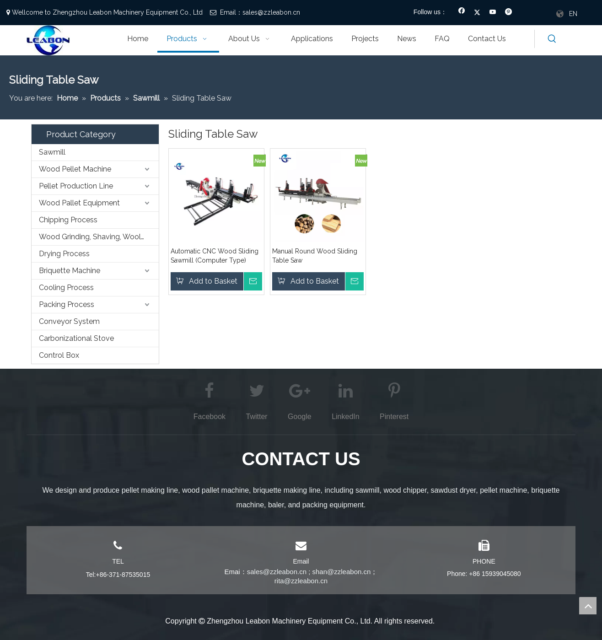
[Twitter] (477, 13)
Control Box (59, 355)
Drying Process (64, 253)
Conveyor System (69, 321)
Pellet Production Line (76, 186)
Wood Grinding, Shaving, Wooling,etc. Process (99, 236)
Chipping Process (68, 219)
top (588, 605)
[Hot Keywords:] (552, 39)
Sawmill (52, 152)
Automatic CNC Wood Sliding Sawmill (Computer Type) (214, 255)
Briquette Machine (69, 270)
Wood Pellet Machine (75, 169)
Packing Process (66, 304)
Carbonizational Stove (76, 338)
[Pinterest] (508, 13)
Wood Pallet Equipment (79, 203)
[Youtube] (493, 13)
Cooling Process (66, 287)
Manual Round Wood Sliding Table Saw (314, 255)
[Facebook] (462, 13)
